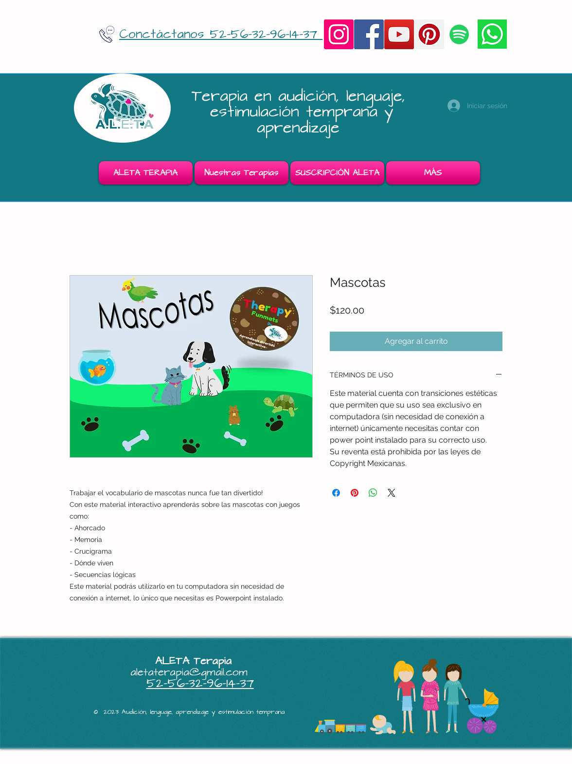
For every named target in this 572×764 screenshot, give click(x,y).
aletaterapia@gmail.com (189, 672)
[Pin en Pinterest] (354, 493)
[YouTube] (399, 34)
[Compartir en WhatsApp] (373, 493)
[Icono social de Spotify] (459, 34)
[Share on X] (391, 493)
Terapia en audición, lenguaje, (302, 96)
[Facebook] (369, 34)
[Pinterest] (429, 34)
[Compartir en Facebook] (336, 493)
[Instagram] (339, 34)
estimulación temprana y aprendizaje (301, 119)
